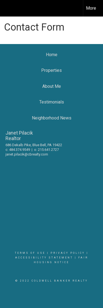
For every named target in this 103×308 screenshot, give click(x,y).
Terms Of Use (30, 253)
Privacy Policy (68, 253)
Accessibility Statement (44, 257)
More (91, 8)
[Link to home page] (9, 8)
